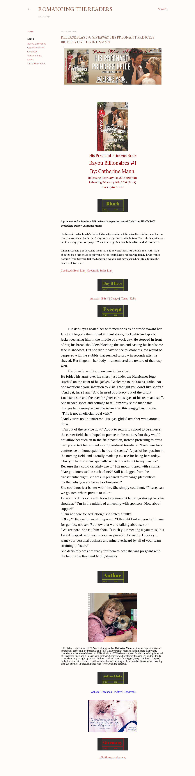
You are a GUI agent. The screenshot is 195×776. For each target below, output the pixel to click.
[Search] (163, 9)
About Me (44, 16)
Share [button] (30, 31)
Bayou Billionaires (36, 43)
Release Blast (34, 55)
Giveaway (32, 51)
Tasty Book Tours (36, 63)
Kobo (132, 298)
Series (30, 59)
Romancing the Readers (75, 9)
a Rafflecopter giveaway (112, 757)
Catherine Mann (35, 47)
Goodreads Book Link (73, 270)
